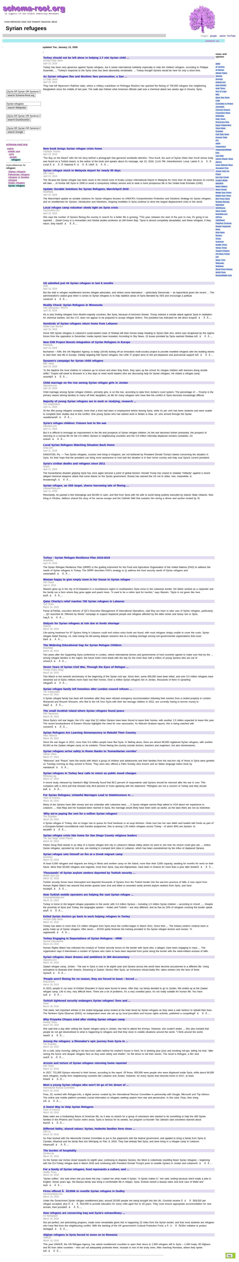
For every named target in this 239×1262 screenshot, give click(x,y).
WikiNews (220, 266)
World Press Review (224, 269)
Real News (220, 233)
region (10, 148)
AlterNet (219, 76)
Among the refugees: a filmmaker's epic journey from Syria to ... (85, 1041)
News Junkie (221, 211)
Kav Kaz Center (222, 177)
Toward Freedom (222, 251)
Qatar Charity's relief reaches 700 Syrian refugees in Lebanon (83, 601)
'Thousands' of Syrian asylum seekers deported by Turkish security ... (89, 872)
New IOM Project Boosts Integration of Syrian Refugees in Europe (86, 342)
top (229, 1255)
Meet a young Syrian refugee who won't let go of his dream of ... (86, 1084)
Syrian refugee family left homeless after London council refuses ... (87, 689)
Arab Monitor (221, 85)
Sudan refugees (16, 183)
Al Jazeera (220, 67)
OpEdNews (220, 220)
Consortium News (223, 113)
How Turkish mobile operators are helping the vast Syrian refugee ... (88, 894)
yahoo (223, 36)
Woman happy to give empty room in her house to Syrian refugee (86, 579)
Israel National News (224, 165)
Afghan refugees (17, 171)
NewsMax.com (221, 214)
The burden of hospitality (59, 1150)
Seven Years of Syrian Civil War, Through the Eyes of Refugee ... (86, 667)
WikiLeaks (220, 263)
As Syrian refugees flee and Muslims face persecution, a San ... (85, 76)
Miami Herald (221, 190)
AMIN (218, 64)
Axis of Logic (221, 92)
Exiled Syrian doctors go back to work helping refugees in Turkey (86, 916)
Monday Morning (222, 202)
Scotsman (220, 242)
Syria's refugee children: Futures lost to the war (74, 423)
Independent (221, 147)
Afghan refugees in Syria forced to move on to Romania (80, 1234)
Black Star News (222, 98)
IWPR (218, 144)
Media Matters (221, 187)
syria (11, 154)
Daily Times (220, 119)
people (13, 157)
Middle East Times (223, 196)
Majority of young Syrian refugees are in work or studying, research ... (89, 401)
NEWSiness (220, 208)
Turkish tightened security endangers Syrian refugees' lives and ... (87, 1000)
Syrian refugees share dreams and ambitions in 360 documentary (86, 957)
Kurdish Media (221, 180)
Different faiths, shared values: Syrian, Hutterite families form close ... (89, 1128)
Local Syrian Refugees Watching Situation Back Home (79, 445)
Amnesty (219, 79)
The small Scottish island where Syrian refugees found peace (83, 710)
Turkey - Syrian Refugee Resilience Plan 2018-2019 (76, 557)
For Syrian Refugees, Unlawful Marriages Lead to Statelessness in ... (88, 795)
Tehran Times (221, 248)
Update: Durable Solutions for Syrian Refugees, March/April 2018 (86, 189)
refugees (12, 180)
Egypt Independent (223, 125)
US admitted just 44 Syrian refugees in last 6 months (78, 283)
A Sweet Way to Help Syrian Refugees (68, 1106)
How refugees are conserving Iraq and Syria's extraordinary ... (84, 1212)
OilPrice (219, 217)
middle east (14, 151)
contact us (212, 40)
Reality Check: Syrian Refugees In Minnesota (72, 305)
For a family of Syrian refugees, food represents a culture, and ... (86, 1169)
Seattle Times (221, 245)
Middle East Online (223, 193)
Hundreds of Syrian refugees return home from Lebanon (80, 323)
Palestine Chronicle (223, 223)
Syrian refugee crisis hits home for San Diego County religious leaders (90, 835)
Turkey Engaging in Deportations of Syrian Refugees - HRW (82, 938)
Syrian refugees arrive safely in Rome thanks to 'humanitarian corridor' (90, 751)
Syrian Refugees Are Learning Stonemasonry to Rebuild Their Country (89, 732)
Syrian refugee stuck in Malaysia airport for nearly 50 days (82, 170)
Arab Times (220, 88)
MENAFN (219, 184)
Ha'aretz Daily (221, 138)
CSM (218, 101)
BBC (217, 95)
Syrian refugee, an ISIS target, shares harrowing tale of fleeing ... (86, 485)
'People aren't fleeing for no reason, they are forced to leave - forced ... (90, 978)
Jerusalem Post (222, 168)
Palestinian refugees (19, 174)
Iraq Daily (220, 156)
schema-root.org (16, 144)
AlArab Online (221, 73)
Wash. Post (220, 260)
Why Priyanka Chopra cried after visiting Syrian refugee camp (84, 1019)
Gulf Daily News (222, 134)
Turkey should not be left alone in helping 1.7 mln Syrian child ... (86, 57)
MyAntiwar (220, 205)
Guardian (219, 131)
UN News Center (223, 254)
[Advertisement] (73, 117)
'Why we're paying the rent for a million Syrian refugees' (80, 813)
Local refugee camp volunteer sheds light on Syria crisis (80, 207)
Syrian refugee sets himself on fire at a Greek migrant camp (82, 854)
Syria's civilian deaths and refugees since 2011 (74, 463)
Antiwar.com (220, 82)
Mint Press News (223, 199)
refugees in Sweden (18, 177)
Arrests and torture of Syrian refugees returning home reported (85, 1063)
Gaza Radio (220, 128)
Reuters (219, 236)
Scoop (218, 239)
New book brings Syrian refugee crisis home (72, 148)
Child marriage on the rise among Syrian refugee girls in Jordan (85, 382)
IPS (217, 141)
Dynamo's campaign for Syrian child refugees (73, 360)
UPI (217, 257)
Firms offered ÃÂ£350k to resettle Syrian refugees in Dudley (84, 1191)
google (213, 36)
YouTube (231, 36)
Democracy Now (222, 122)
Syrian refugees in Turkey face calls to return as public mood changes (89, 773)
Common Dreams (223, 110)
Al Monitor (220, 70)
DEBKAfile (220, 116)
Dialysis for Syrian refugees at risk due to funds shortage (81, 623)
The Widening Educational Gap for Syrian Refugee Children (82, 645)
